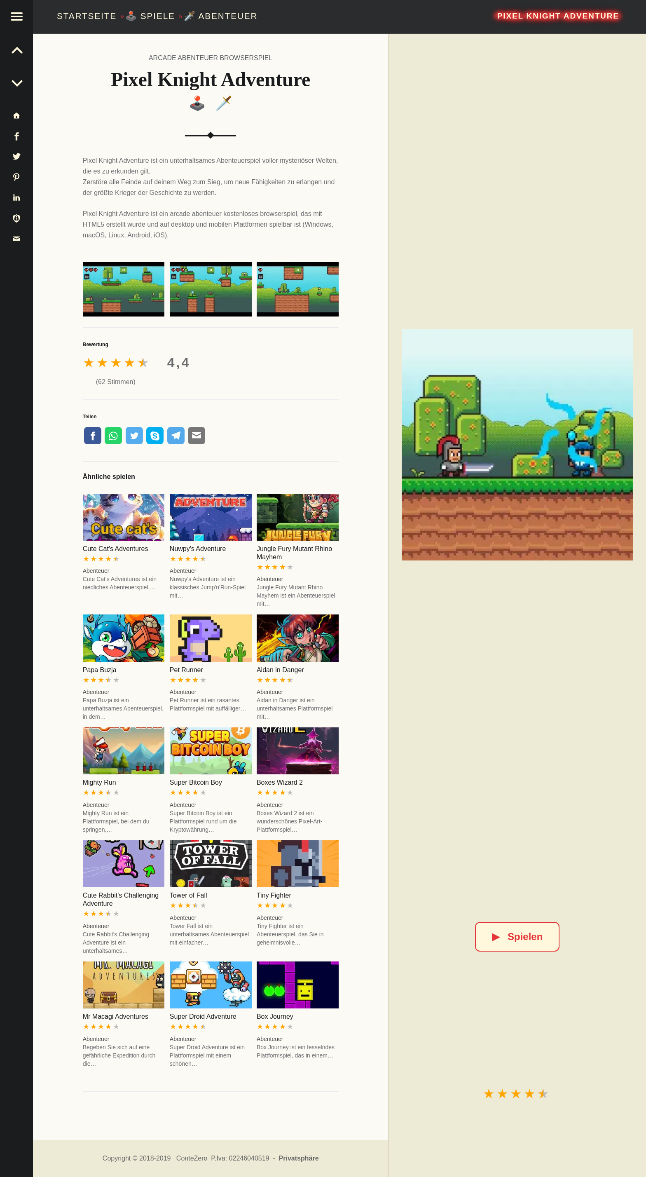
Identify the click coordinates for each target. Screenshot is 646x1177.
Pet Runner (186, 669)
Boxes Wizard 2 (280, 782)
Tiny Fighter (274, 895)
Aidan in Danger (280, 669)
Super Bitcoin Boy (196, 782)
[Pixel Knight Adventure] (517, 444)
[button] (16, 16)
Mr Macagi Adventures (115, 1016)
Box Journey (275, 1016)
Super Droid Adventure (203, 1016)
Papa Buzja (100, 669)
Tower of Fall (188, 895)
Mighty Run (99, 782)
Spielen (517, 936)
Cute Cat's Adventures (115, 548)
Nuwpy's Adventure (198, 548)
